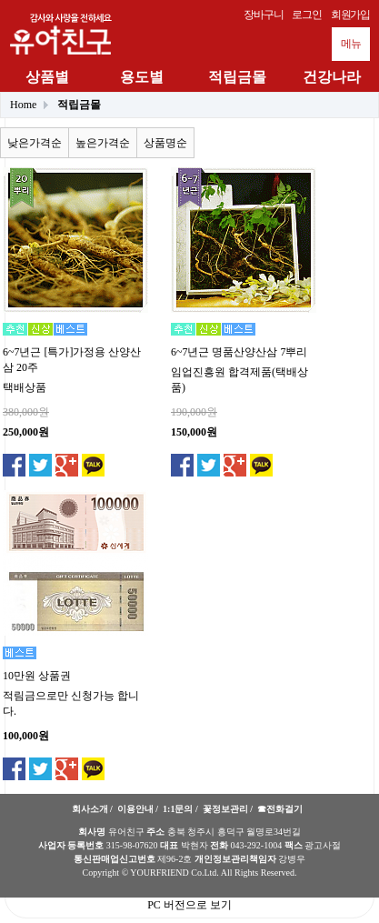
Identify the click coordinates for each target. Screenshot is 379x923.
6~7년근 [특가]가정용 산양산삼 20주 (72, 360)
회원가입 (350, 14)
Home (23, 104)
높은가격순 (102, 142)
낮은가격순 (34, 142)
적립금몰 (237, 77)
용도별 (142, 77)
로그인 (306, 14)
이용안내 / (137, 809)
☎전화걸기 (280, 809)
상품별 (47, 77)
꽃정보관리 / (228, 809)
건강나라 (332, 77)
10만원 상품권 (37, 675)
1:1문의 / (180, 809)
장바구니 (263, 14)
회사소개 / (92, 809)
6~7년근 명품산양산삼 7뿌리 (239, 352)
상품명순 (165, 142)
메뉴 (351, 43)
